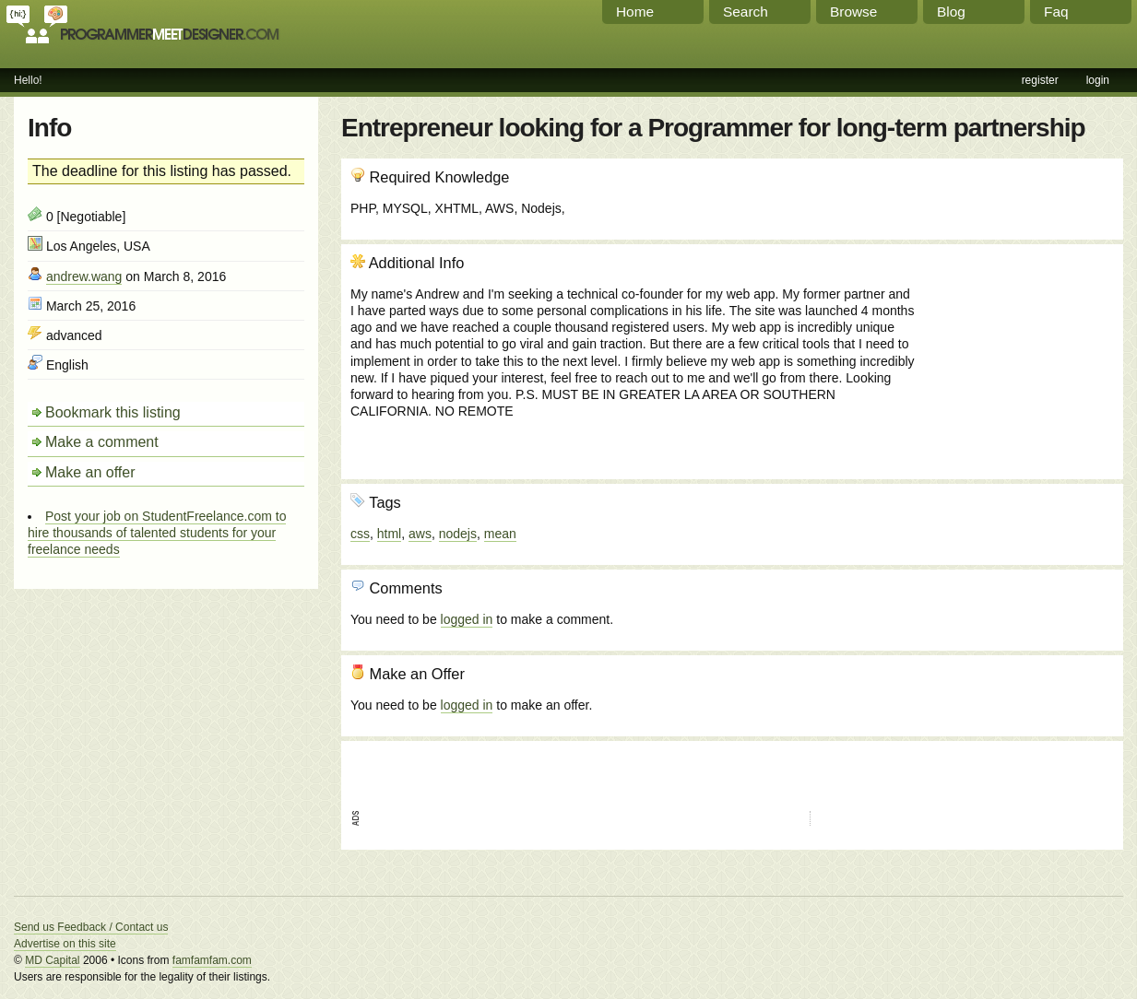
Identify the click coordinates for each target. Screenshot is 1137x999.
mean (500, 533)
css (360, 533)
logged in (467, 619)
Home (635, 11)
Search (745, 11)
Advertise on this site (65, 943)
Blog (951, 11)
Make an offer (90, 472)
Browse (853, 11)
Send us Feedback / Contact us (91, 927)
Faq (1056, 11)
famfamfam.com (212, 960)
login (1097, 80)
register (1040, 80)
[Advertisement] (1014, 353)
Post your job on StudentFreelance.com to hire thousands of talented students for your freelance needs (157, 533)
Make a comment (102, 442)
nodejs (458, 533)
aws (420, 533)
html (389, 533)
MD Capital (52, 960)
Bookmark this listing (113, 412)
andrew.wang (84, 276)
